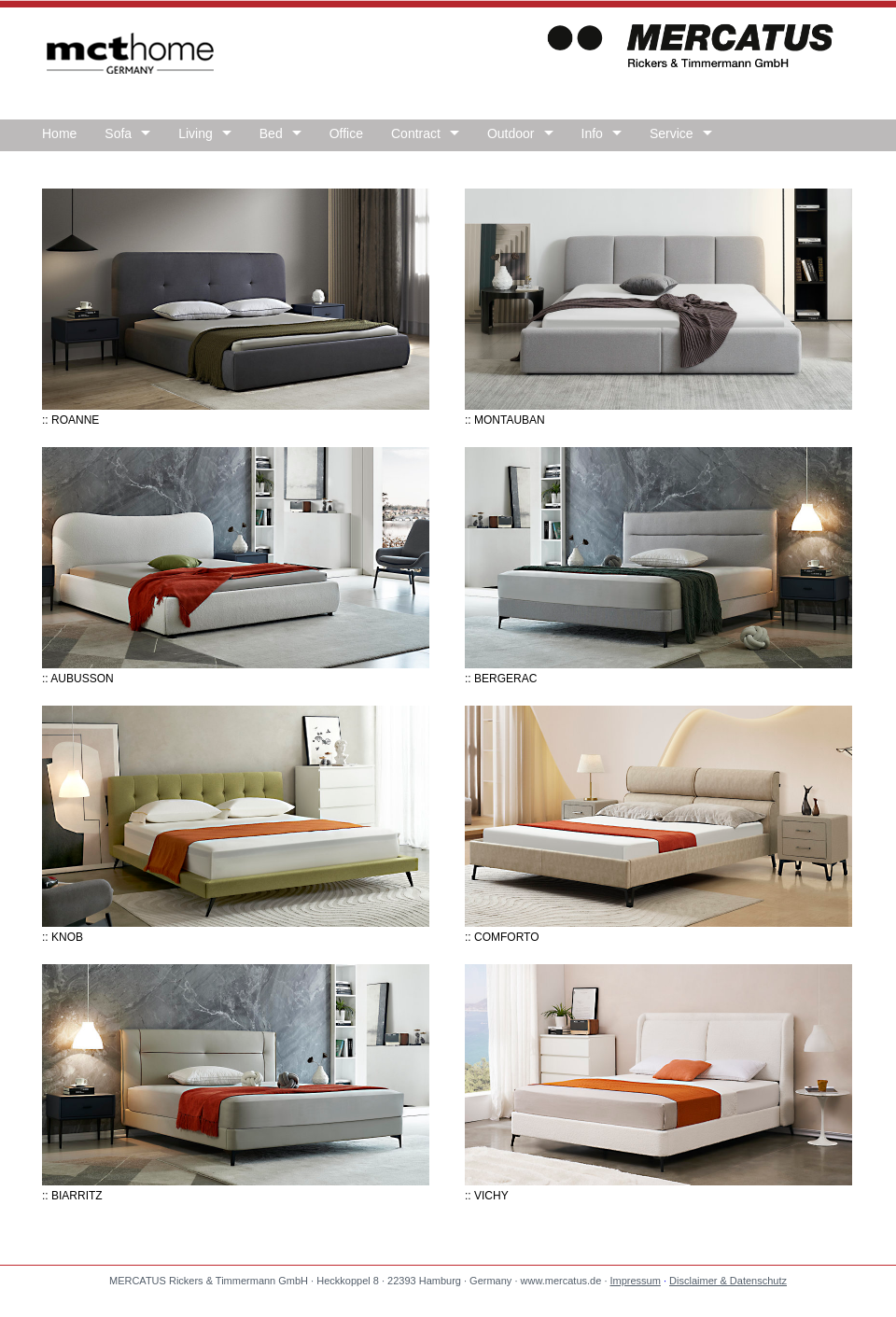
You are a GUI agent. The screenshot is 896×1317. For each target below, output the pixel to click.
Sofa (118, 133)
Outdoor (511, 133)
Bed (271, 133)
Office (346, 133)
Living (195, 133)
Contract (416, 133)
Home (59, 133)
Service (671, 133)
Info (592, 133)
